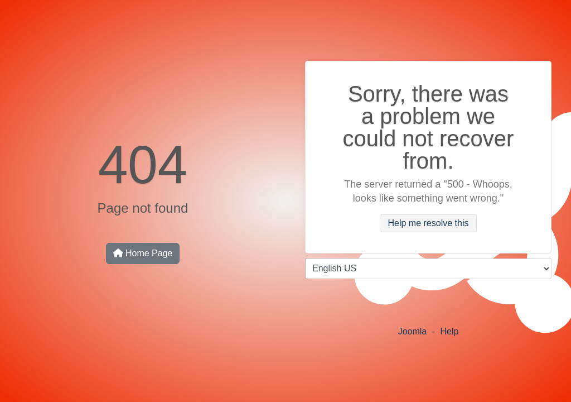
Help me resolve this (428, 223)
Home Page (143, 253)
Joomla (412, 331)
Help (449, 331)
